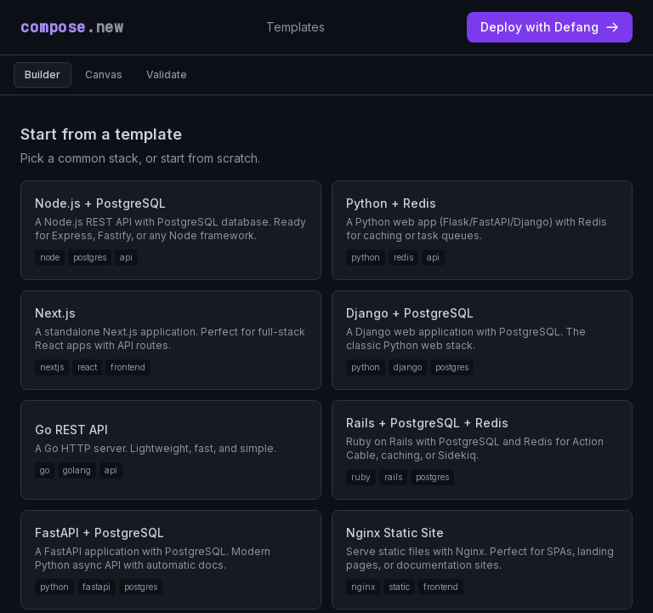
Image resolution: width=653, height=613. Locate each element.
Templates (295, 27)
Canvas (103, 74)
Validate (166, 74)
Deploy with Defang (549, 27)
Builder (42, 74)
